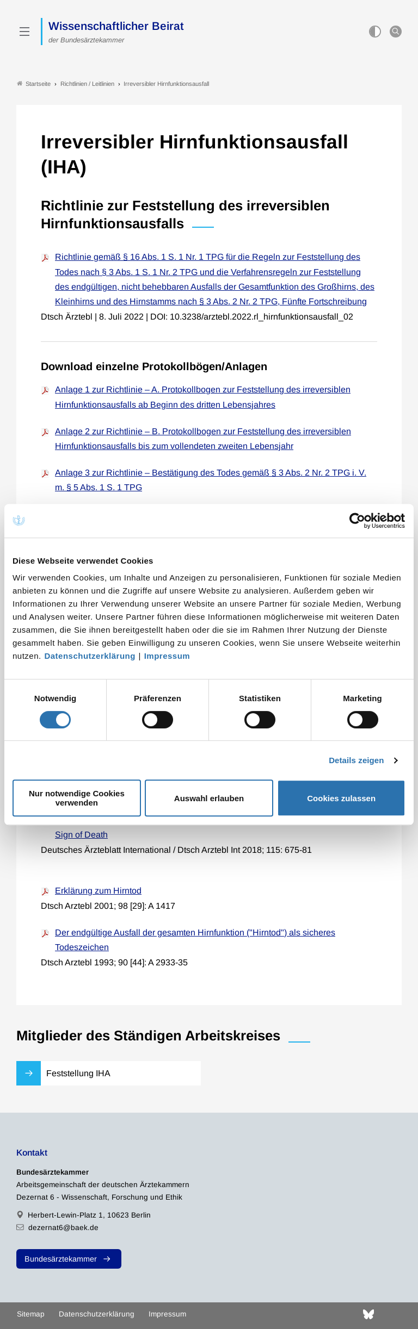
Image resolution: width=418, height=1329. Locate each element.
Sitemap (31, 1314)
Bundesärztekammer (60, 1259)
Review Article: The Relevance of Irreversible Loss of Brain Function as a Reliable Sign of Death (213, 827)
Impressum (167, 655)
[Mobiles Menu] (24, 31)
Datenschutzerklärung (90, 655)
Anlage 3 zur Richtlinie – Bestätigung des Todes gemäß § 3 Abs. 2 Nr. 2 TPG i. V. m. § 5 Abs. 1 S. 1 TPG (210, 480)
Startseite (34, 83)
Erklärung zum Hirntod (98, 890)
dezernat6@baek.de (63, 1228)
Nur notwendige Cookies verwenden (77, 798)
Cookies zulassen (341, 798)
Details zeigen (356, 760)
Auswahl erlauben (209, 798)
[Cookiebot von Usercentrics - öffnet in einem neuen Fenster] (357, 520)
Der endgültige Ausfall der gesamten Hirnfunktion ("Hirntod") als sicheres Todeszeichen (195, 940)
